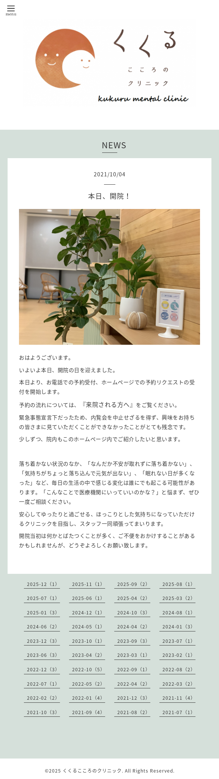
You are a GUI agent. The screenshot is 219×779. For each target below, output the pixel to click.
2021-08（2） (133, 712)
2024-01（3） (178, 626)
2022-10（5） (88, 669)
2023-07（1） (178, 641)
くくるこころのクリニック (92, 770)
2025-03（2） (178, 598)
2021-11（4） (178, 697)
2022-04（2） (133, 683)
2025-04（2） (133, 598)
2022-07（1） (43, 683)
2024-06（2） (43, 626)
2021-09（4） (88, 712)
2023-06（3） (43, 655)
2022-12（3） (43, 669)
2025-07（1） (43, 598)
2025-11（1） (88, 584)
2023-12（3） (43, 641)
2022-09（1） (133, 669)
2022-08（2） (178, 669)
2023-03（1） (133, 655)
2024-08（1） (178, 612)
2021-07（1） (178, 712)
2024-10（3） (133, 612)
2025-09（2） (133, 584)
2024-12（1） (88, 612)
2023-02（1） (178, 655)
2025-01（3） (43, 612)
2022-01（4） (88, 697)
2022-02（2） (43, 697)
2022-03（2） (178, 683)
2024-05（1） (88, 626)
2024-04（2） (133, 626)
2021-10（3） (43, 712)
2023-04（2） (88, 655)
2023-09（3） (133, 641)
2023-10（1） (88, 641)
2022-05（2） (88, 683)
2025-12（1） (43, 584)
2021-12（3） (133, 697)
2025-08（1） (178, 584)
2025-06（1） (88, 598)
